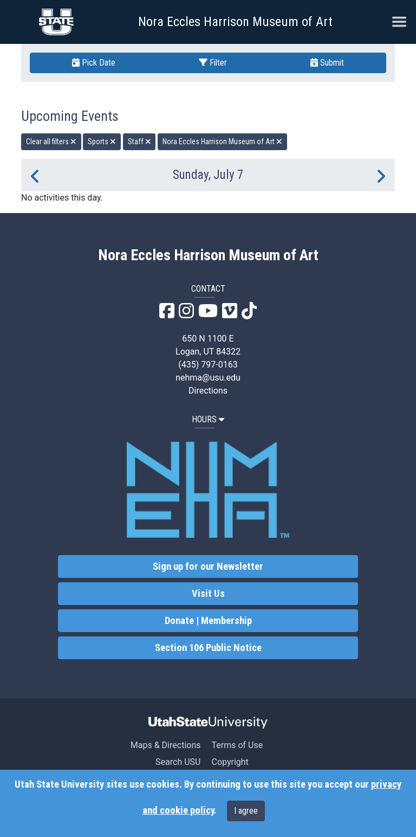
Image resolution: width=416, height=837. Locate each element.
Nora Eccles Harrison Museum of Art (235, 21)
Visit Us (208, 594)
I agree (246, 811)
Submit (327, 62)
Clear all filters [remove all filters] (51, 141)
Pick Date (93, 62)
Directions (207, 390)
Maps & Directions (166, 745)
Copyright (229, 762)
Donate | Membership (208, 621)
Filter (213, 62)
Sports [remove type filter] (102, 141)
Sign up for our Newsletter (208, 566)
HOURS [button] (208, 419)
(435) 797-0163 (207, 364)
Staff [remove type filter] (139, 141)
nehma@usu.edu (208, 377)
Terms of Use (237, 745)
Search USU (177, 762)
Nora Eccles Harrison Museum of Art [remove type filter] (222, 141)
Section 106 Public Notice (208, 648)
